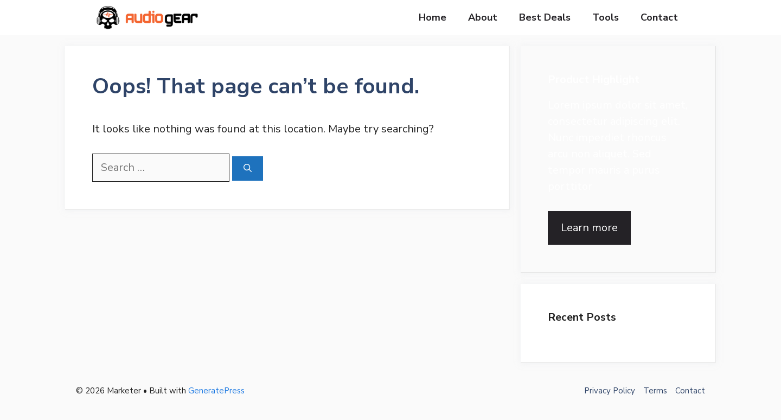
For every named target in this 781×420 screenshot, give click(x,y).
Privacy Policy (609, 390)
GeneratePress (216, 390)
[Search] (247, 168)
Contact (659, 17)
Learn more (589, 227)
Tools (605, 17)
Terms (655, 390)
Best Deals (545, 17)
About (482, 17)
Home (432, 17)
